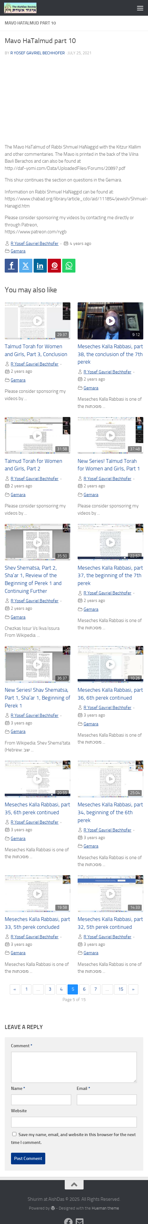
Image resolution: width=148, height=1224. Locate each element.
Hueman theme (105, 1208)
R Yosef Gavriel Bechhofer (37, 53)
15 (120, 989)
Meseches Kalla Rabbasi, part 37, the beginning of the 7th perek (110, 576)
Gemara (18, 250)
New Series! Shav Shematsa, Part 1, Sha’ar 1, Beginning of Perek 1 (37, 698)
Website (19, 1110)
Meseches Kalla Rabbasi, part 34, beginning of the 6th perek (110, 812)
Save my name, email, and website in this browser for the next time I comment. (73, 1138)
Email (83, 1088)
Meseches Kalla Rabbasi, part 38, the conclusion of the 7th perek (110, 354)
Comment (21, 1045)
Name (18, 1088)
